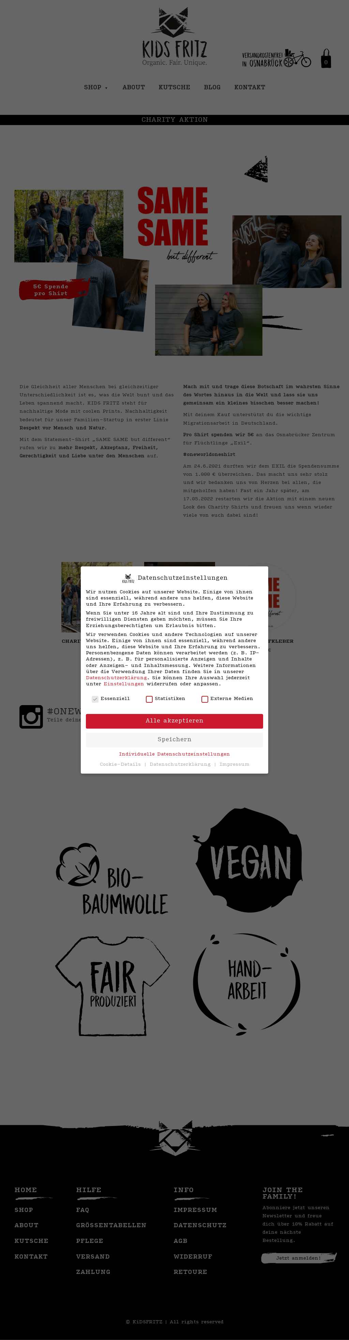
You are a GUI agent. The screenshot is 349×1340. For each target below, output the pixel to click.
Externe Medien (227, 699)
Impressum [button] (234, 764)
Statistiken (165, 699)
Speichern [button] (174, 740)
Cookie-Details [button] (121, 764)
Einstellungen (124, 684)
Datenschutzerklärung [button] (181, 764)
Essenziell (111, 699)
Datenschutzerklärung (116, 678)
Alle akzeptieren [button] (174, 721)
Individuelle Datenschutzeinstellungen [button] (174, 754)
